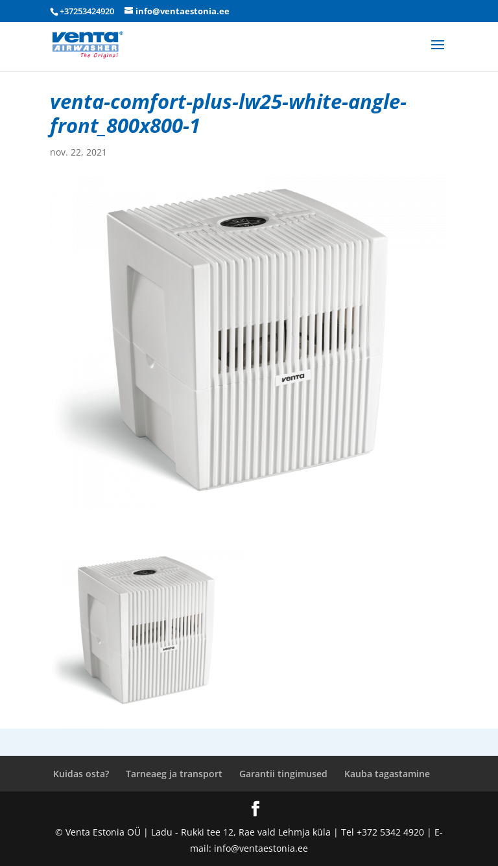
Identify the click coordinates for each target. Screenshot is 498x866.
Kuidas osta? (81, 773)
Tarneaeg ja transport (174, 773)
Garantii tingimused (283, 773)
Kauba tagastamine (387, 773)
